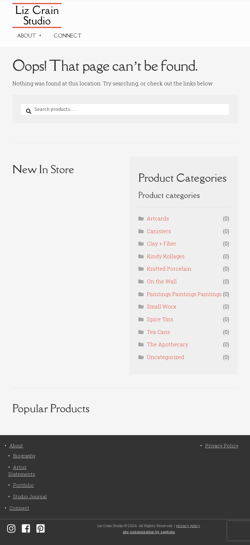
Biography (24, 456)
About (26, 36)
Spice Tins (160, 319)
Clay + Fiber (161, 243)
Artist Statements (21, 470)
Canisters (159, 231)
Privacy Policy (221, 446)
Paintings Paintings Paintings (184, 294)
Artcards (158, 218)
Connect (68, 36)
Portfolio (23, 485)
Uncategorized (165, 357)
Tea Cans (158, 331)
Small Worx (161, 306)
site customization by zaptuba (149, 531)
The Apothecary (167, 344)
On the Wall (162, 281)
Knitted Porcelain (169, 268)
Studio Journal (30, 496)
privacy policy (188, 525)
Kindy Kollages (166, 256)
